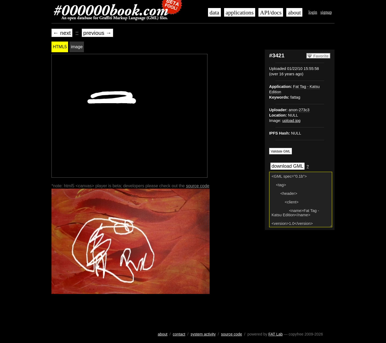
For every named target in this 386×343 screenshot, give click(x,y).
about (294, 12)
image (77, 46)
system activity (203, 334)
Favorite (321, 56)
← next (62, 33)
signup (326, 12)
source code (197, 186)
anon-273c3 (299, 110)
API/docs (270, 12)
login (312, 12)
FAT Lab (275, 334)
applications (240, 12)
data (214, 12)
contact (179, 334)
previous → (97, 33)
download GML (287, 166)
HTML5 (60, 46)
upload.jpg (291, 120)
